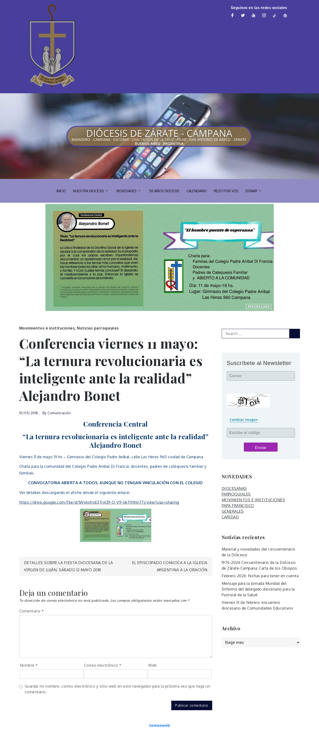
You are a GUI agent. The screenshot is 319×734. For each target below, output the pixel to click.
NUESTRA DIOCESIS (88, 191)
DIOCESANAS (234, 488)
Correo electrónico (103, 665)
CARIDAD (230, 517)
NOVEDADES (127, 191)
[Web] (285, 15)
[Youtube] (253, 15)
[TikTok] (274, 15)
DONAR (257, 191)
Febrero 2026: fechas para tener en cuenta (260, 575)
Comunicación (59, 413)
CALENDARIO (198, 190)
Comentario (31, 611)
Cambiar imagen (244, 419)
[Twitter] (243, 15)
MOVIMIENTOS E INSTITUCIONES (253, 500)
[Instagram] (264, 15)
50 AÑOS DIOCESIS (164, 190)
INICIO (58, 190)
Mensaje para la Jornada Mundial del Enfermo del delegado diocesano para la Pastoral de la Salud (258, 589)
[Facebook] (232, 15)
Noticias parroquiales (98, 328)
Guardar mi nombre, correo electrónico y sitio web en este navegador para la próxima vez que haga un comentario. (117, 689)
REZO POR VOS (228, 190)
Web (152, 665)
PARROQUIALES (236, 494)
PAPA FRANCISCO (238, 505)
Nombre (29, 665)
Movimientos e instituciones (47, 328)
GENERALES (233, 511)
